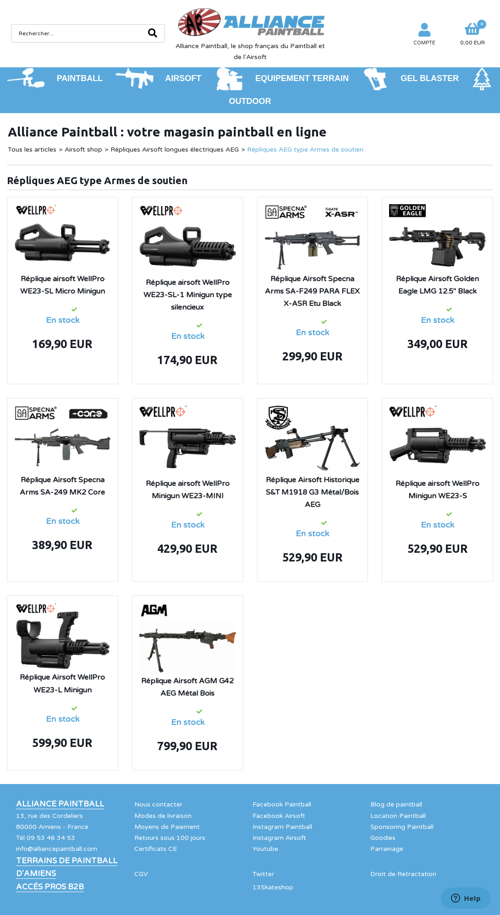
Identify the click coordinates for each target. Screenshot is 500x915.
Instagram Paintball (282, 827)
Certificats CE (155, 849)
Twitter (263, 874)
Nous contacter (158, 804)
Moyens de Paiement (167, 827)
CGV (141, 874)
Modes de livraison (163, 816)
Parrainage (386, 849)
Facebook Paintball (282, 804)
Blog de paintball (396, 804)
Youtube (265, 849)
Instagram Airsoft (279, 838)
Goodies (383, 838)
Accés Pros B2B (50, 887)
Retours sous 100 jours (169, 838)
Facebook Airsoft (279, 816)
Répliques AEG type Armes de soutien (305, 149)
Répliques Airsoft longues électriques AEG (174, 149)
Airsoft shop (83, 149)
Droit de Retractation (403, 874)
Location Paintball (398, 816)
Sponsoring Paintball (402, 827)
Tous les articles (32, 149)
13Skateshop (273, 887)
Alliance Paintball (60, 804)
